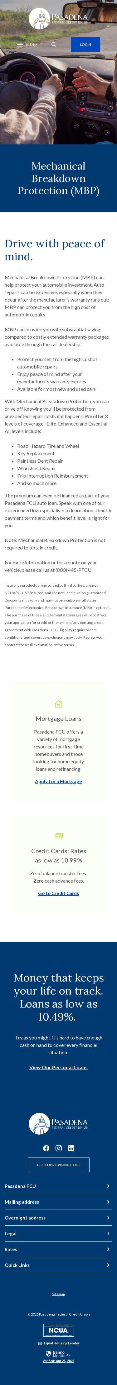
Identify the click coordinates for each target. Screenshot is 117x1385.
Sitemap (58, 1294)
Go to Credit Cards (58, 893)
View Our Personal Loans (58, 1067)
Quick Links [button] (17, 1265)
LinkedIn (71, 1148)
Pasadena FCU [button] (20, 1186)
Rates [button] (11, 1249)
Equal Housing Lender (62, 1343)
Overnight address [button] (25, 1217)
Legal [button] (11, 1233)
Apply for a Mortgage (58, 781)
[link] (58, 1356)
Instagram (59, 1148)
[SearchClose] (54, 44)
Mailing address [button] (22, 1202)
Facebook (46, 1148)
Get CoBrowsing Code (58, 1165)
